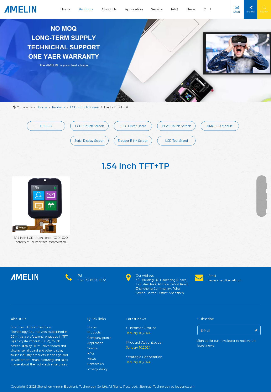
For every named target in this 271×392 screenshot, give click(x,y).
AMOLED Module (220, 126)
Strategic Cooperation (144, 357)
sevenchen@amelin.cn (224, 280)
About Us (108, 9)
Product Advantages (143, 342)
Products (86, 9)
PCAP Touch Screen (176, 126)
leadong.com (184, 386)
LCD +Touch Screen (89, 126)
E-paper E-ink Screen (133, 141)
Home (65, 9)
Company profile (99, 338)
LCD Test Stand (176, 141)
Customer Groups (141, 328)
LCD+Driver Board (133, 126)
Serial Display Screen (89, 141)
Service (157, 9)
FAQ (174, 9)
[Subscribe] (256, 330)
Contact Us (95, 364)
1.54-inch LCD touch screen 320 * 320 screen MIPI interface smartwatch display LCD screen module (41, 240)
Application (134, 9)
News (190, 9)
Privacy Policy (97, 369)
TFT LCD (46, 126)
